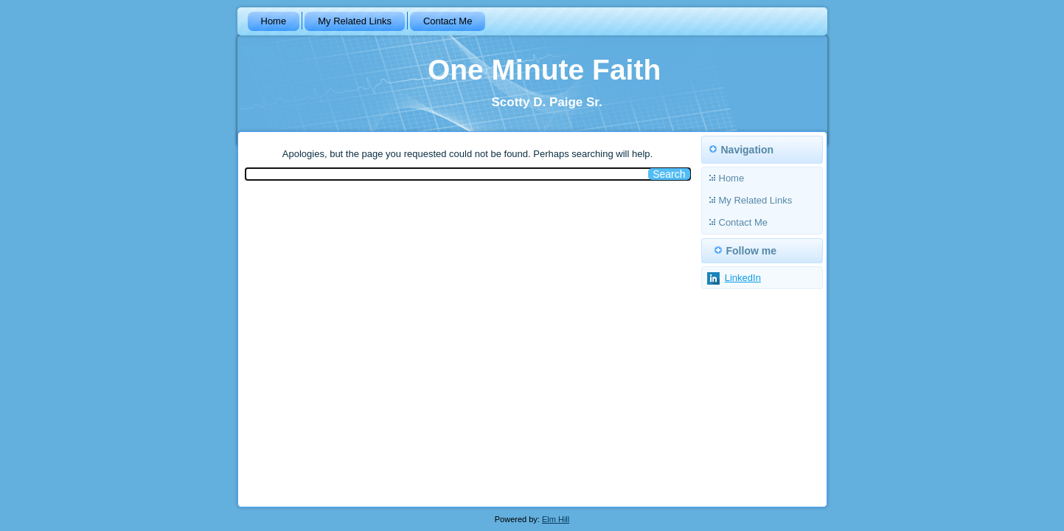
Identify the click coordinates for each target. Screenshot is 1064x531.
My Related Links (355, 21)
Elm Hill (555, 519)
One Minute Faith (544, 70)
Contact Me (447, 21)
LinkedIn (743, 277)
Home (274, 21)
